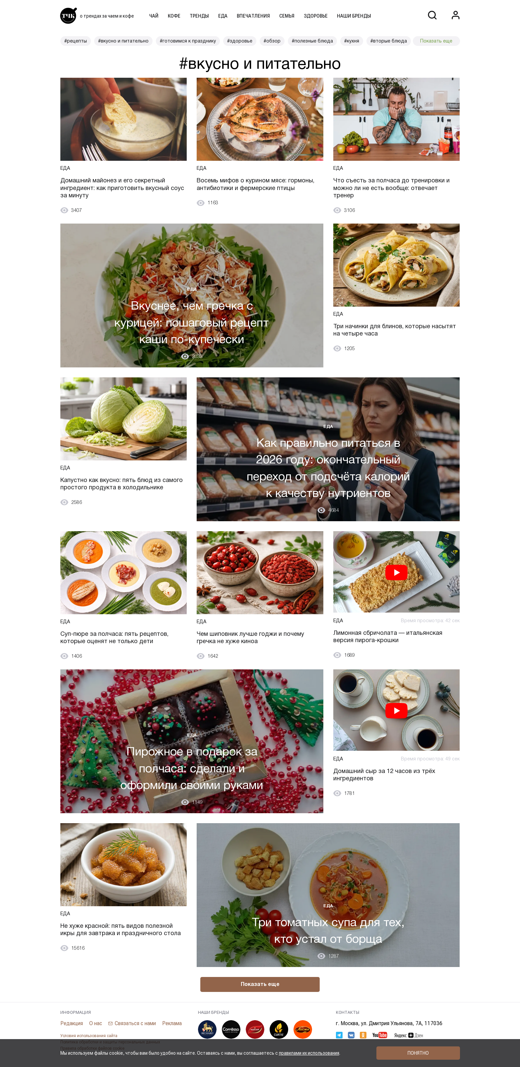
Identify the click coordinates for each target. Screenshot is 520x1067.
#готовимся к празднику (188, 41)
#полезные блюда (312, 41)
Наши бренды (354, 16)
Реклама (172, 1023)
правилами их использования (309, 1053)
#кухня (351, 41)
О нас (95, 1023)
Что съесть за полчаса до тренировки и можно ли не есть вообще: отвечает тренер (391, 188)
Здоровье (316, 16)
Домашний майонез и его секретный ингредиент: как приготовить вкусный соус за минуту (122, 188)
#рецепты (75, 41)
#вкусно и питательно (123, 41)
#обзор (272, 41)
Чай (154, 16)
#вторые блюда (388, 41)
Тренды (199, 16)
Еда (223, 16)
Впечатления (253, 16)
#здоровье (239, 41)
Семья (286, 16)
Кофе (174, 16)
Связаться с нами (135, 1023)
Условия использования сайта (88, 1035)
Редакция (71, 1023)
